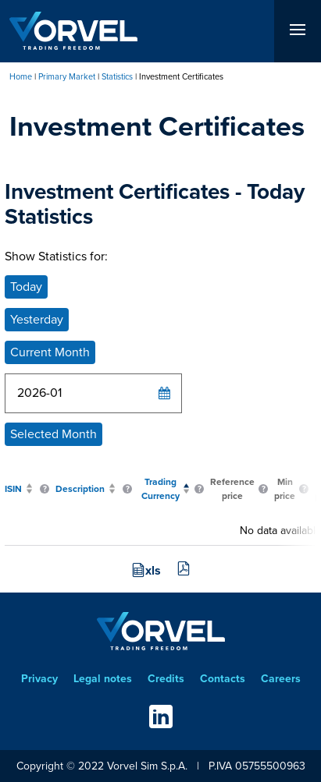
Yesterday (36, 319)
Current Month (50, 352)
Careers (281, 679)
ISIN (13, 489)
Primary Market (66, 76)
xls (153, 570)
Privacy (39, 679)
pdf (184, 568)
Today (26, 286)
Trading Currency (160, 489)
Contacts (222, 679)
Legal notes (102, 679)
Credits (166, 679)
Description (80, 489)
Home (20, 76)
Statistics (117, 76)
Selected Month (53, 434)
